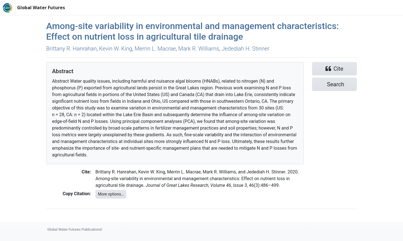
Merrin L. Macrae (155, 48)
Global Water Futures (41, 7)
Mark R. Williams (198, 48)
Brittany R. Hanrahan (71, 48)
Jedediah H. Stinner (246, 48)
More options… (111, 194)
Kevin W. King (115, 48)
